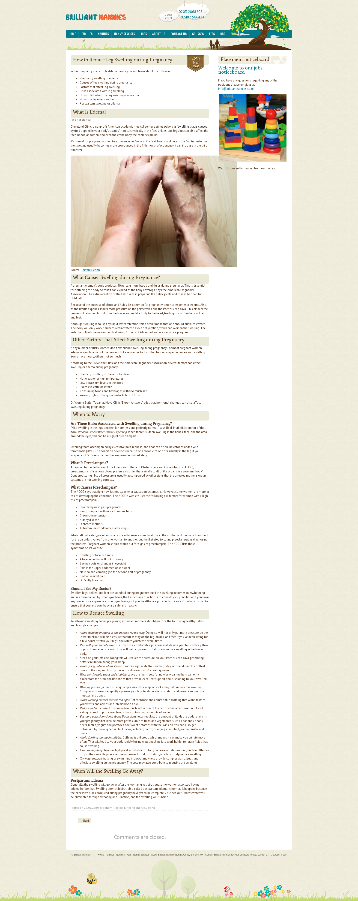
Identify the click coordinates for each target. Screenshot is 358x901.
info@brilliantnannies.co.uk (236, 89)
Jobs (143, 34)
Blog (233, 34)
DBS (222, 34)
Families (86, 34)
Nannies (103, 34)
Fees (212, 34)
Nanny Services (124, 34)
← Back (84, 821)
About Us (158, 34)
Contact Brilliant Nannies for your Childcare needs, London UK (237, 854)
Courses (198, 34)
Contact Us (178, 34)
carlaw (107, 807)
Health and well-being (140, 807)
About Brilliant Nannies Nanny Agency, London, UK (177, 854)
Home (72, 34)
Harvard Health (90, 270)
